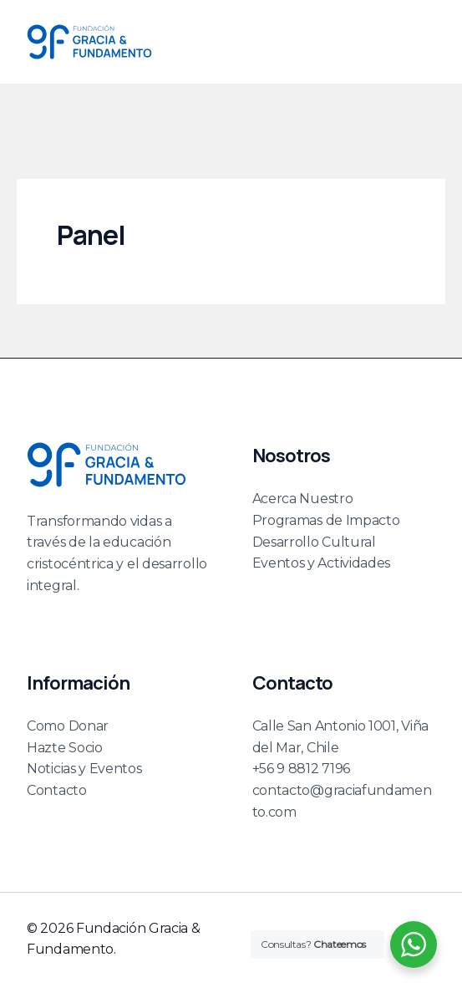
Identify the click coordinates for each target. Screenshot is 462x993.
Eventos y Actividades (321, 563)
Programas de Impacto (326, 520)
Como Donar (68, 726)
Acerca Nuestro (302, 499)
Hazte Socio (65, 748)
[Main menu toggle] (416, 42)
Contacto (57, 790)
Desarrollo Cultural (314, 542)
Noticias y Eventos (84, 769)
